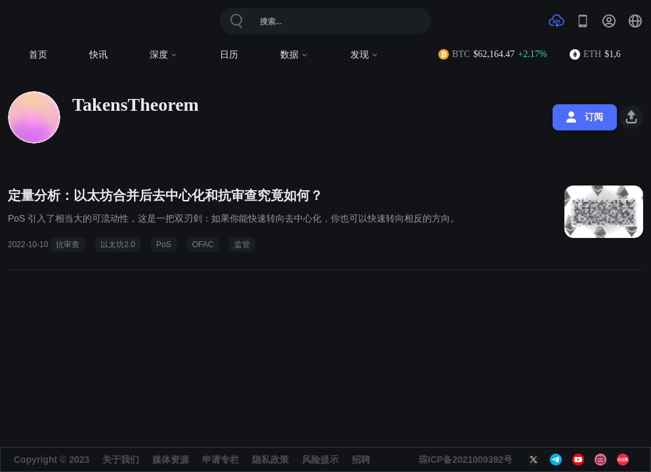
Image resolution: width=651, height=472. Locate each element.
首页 (38, 55)
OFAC (203, 244)
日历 (229, 55)
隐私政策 (270, 459)
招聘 (361, 459)
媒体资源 (170, 459)
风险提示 (320, 459)
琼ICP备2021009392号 (466, 459)
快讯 (98, 55)
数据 (294, 55)
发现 (364, 55)
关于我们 (120, 459)
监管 (242, 244)
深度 (164, 55)
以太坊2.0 (117, 244)
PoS (163, 244)
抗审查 (67, 244)
